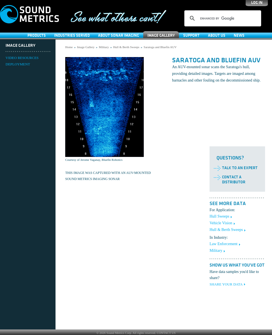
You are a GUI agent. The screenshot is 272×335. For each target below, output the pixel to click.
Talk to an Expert (240, 168)
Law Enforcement (224, 244)
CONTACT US (166, 332)
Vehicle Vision (221, 223)
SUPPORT (191, 35)
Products (36, 35)
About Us (216, 35)
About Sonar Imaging (118, 35)
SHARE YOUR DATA (226, 284)
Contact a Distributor (233, 179)
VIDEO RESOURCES (22, 58)
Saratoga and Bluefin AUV (160, 47)
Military (104, 47)
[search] (222, 18)
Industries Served (72, 35)
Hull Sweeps (219, 216)
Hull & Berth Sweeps (126, 47)
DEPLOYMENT (18, 64)
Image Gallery (161, 35)
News (239, 35)
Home (69, 47)
